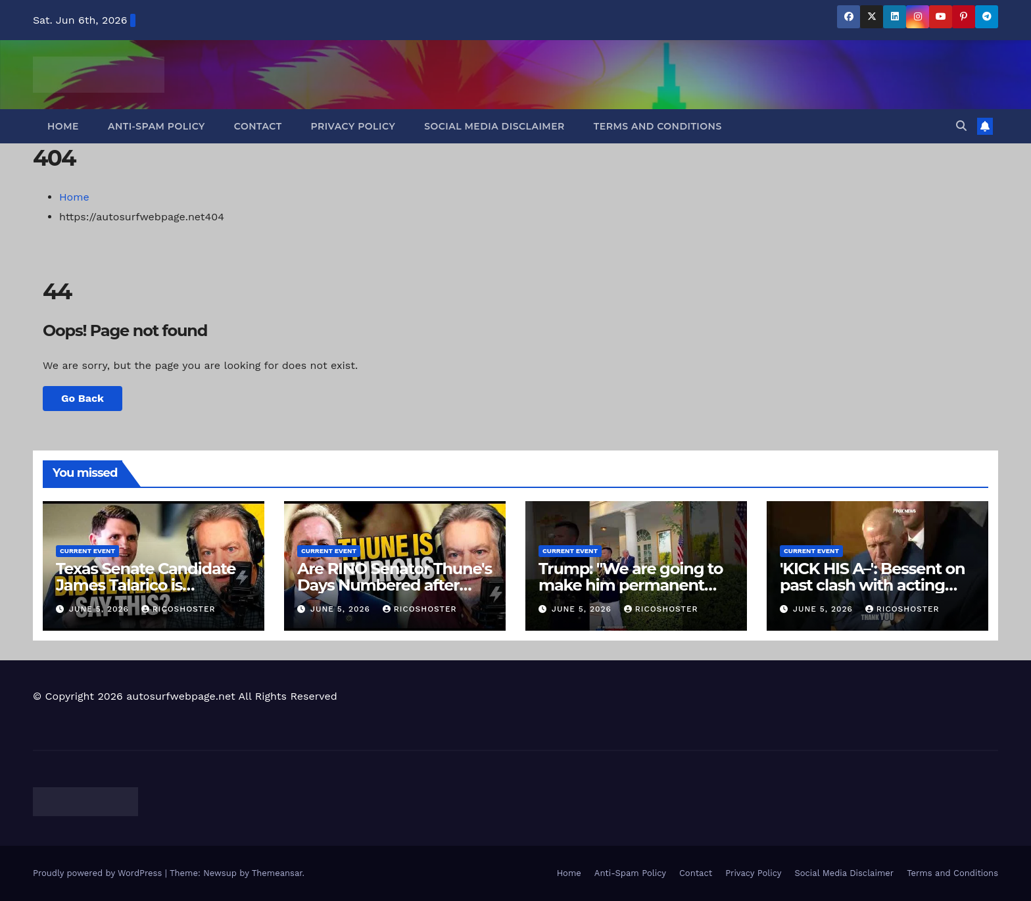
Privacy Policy (353, 126)
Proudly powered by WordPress (99, 873)
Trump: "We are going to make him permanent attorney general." (631, 585)
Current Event (87, 550)
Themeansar (277, 873)
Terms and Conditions (658, 126)
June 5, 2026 (100, 609)
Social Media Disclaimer (494, 126)
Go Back (82, 398)
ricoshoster (178, 609)
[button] (961, 126)
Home (63, 126)
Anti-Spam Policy (156, 126)
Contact (258, 126)
